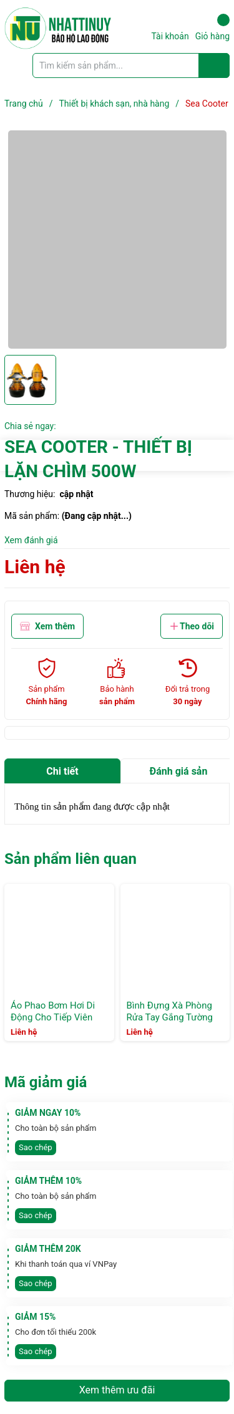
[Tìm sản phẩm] (131, 65)
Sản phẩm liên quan (70, 859)
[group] (117, 239)
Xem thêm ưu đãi (117, 1390)
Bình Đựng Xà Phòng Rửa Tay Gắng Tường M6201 (170, 1017)
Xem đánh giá (31, 540)
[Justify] (214, 65)
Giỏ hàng (212, 27)
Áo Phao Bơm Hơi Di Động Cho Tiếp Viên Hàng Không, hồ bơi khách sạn (53, 1024)
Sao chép (35, 1147)
